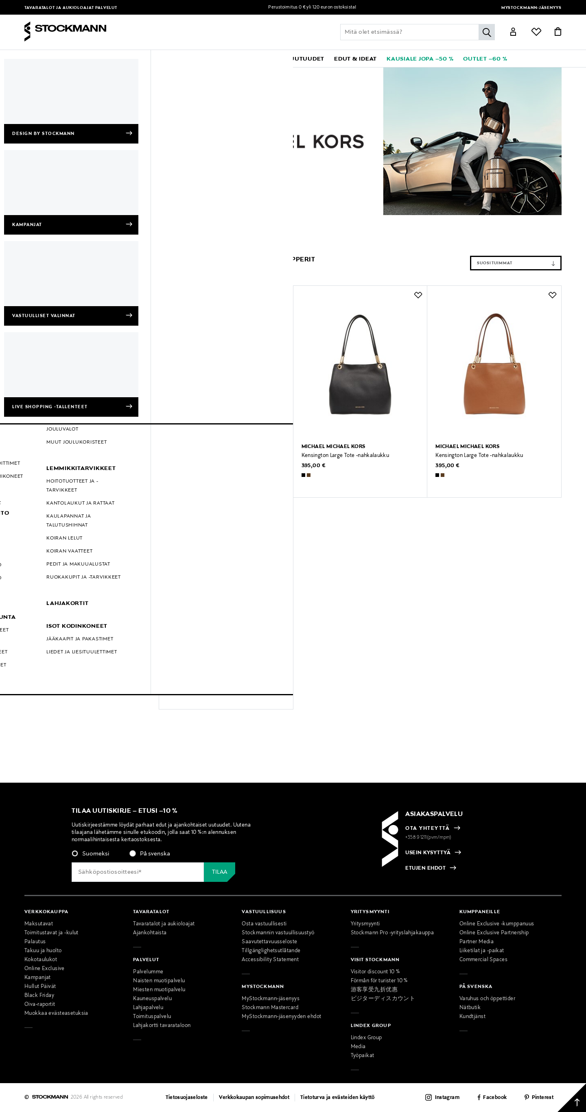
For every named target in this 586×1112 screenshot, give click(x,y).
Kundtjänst (472, 1017)
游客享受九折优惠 (374, 990)
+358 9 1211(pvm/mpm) (428, 837)
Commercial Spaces (483, 960)
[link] (262, 58)
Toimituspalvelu (152, 1017)
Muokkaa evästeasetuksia (56, 1013)
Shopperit (164, 221)
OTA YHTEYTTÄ (427, 828)
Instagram (447, 1098)
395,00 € (314, 466)
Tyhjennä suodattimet (97, 240)
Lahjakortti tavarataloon (161, 1026)
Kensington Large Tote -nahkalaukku (345, 456)
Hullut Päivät (40, 987)
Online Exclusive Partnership (494, 933)
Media (358, 1047)
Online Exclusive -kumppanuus (496, 924)
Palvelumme (148, 972)
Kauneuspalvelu (152, 999)
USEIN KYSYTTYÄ (427, 853)
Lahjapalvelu (148, 1008)
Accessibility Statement (270, 960)
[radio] (90, 853)
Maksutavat (38, 924)
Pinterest (542, 1098)
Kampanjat (37, 978)
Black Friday (39, 996)
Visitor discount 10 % (375, 972)
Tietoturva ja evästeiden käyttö (337, 1098)
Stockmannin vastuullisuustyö (278, 933)
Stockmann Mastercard (270, 1008)
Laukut (138, 221)
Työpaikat (362, 1056)
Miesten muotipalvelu (159, 990)
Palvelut (106, 8)
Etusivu (34, 221)
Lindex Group (366, 1038)
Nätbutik (470, 1008)
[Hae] (487, 32)
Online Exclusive (44, 969)
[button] (80, 58)
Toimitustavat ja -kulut (51, 933)
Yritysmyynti (365, 924)
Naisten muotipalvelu (159, 981)
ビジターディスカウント (383, 999)
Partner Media (476, 942)
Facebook (495, 1098)
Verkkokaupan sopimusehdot (254, 1098)
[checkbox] (171, 856)
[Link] (513, 33)
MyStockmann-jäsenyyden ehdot (281, 1017)
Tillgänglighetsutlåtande (271, 951)
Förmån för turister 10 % (379, 981)
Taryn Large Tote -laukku (196, 667)
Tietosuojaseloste (187, 1098)
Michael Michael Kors (75, 221)
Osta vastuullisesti (264, 924)
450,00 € (179, 466)
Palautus (35, 942)
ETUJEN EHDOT (425, 868)
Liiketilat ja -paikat (481, 951)
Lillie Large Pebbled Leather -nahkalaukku (217, 456)
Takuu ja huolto (42, 951)
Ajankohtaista (150, 933)
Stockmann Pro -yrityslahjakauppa (392, 933)
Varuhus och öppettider (487, 999)
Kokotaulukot (40, 960)
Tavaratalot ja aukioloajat (59, 8)
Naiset (116, 221)
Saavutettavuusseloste (269, 942)
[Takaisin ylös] (572, 1098)
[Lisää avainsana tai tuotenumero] (417, 32)
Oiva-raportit (39, 1005)
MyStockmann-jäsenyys (531, 8)
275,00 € (179, 678)
